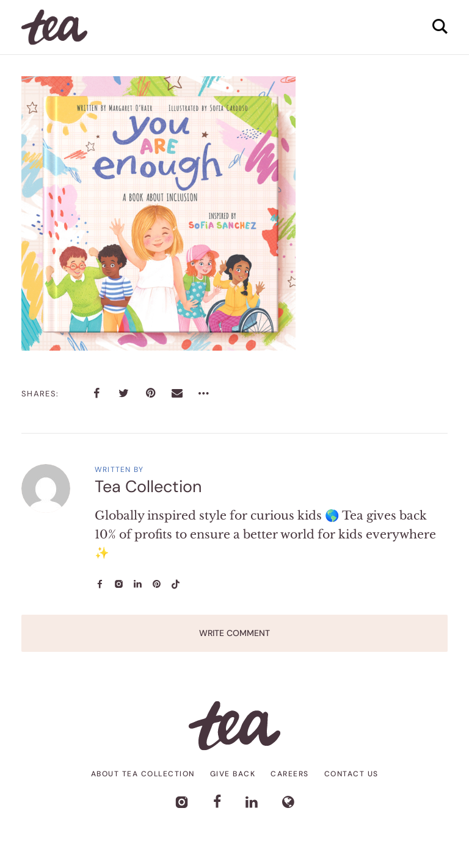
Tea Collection (148, 486)
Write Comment (234, 632)
